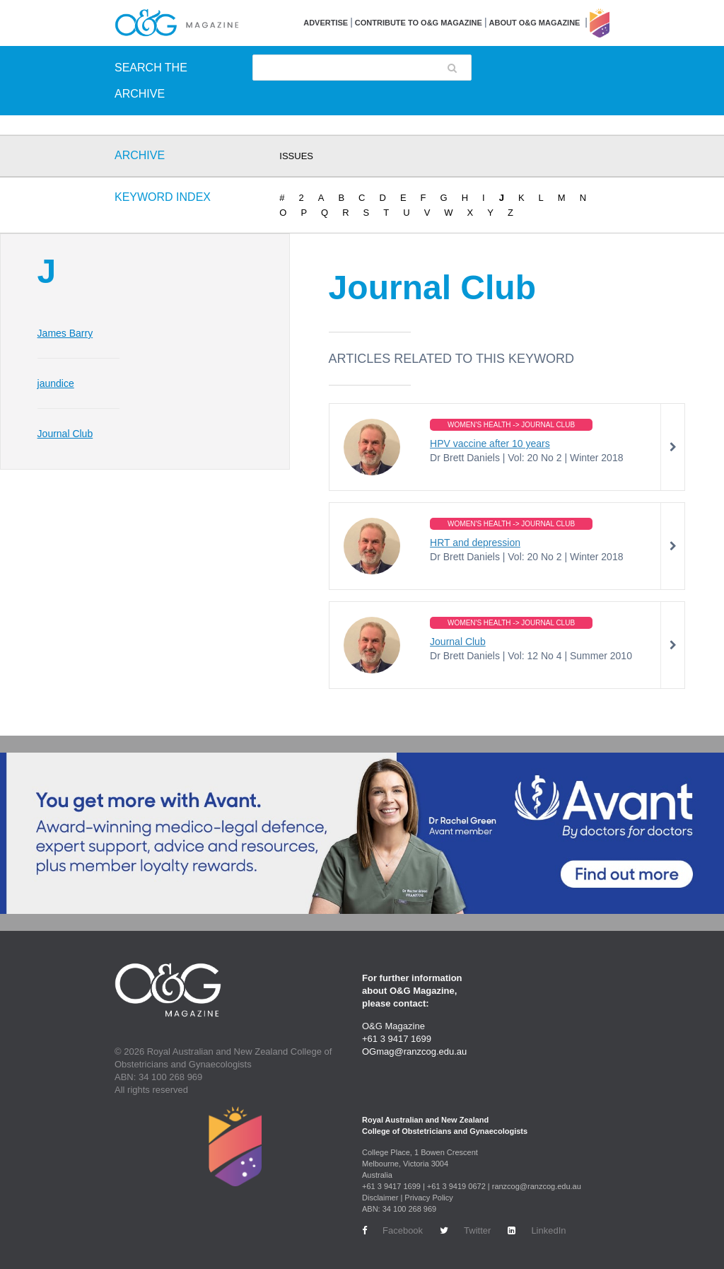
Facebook (392, 1230)
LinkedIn (537, 1230)
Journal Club (65, 433)
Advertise (325, 22)
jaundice (55, 383)
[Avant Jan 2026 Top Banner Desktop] (362, 833)
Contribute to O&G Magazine (418, 22)
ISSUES (296, 156)
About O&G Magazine (534, 22)
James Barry (65, 333)
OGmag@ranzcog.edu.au (414, 1051)
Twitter (465, 1230)
